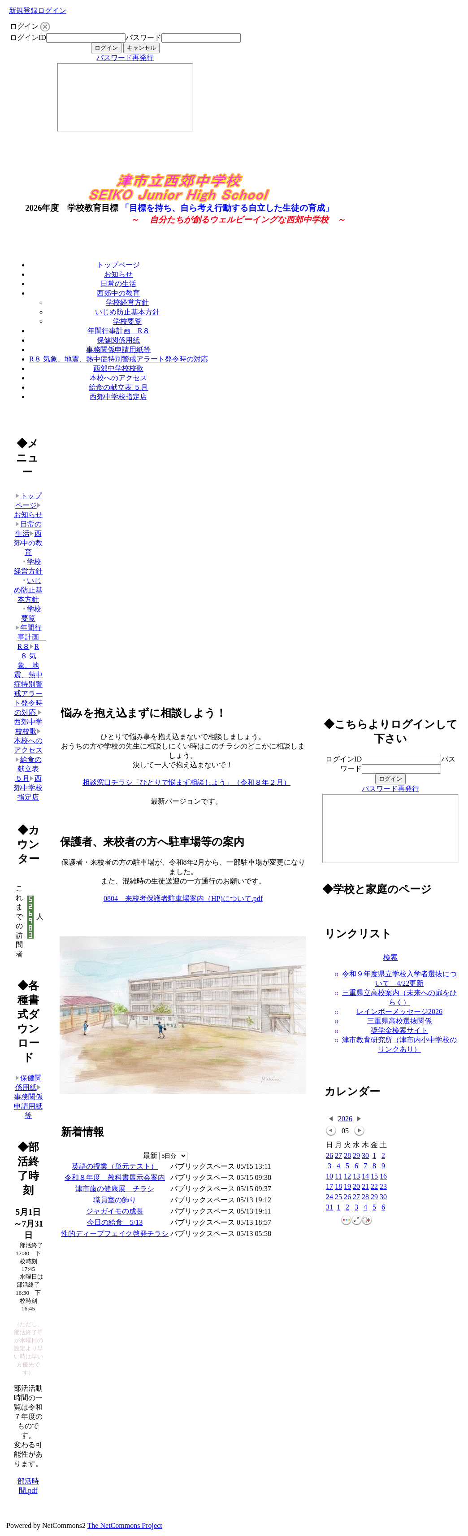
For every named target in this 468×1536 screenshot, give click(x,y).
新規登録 (23, 10)
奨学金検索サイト (399, 1030)
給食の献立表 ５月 (118, 387)
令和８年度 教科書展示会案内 (115, 1177)
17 (329, 1187)
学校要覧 (127, 321)
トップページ (118, 265)
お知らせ (118, 274)
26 (329, 1156)
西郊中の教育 (118, 293)
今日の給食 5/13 (115, 1222)
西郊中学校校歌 (118, 368)
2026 (345, 1119)
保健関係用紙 (118, 340)
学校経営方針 (127, 302)
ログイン (52, 10)
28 (347, 1156)
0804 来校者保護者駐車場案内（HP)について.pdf (183, 898)
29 (356, 1156)
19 (347, 1187)
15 (374, 1176)
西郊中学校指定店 (118, 396)
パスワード (143, 37)
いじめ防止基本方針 (127, 312)
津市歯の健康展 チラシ (114, 1188)
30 (365, 1156)
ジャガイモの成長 (114, 1211)
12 (347, 1176)
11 (338, 1176)
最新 (165, 1155)
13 (356, 1176)
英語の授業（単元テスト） (115, 1166)
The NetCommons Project (124, 1525)
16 (383, 1176)
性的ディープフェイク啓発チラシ (115, 1233)
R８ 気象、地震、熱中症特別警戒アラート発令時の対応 (118, 359)
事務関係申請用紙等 (118, 349)
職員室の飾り (114, 1200)
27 (338, 1156)
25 (338, 1197)
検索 (390, 957)
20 (356, 1187)
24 (329, 1197)
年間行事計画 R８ (118, 331)
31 (329, 1207)
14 (365, 1176)
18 (338, 1187)
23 (383, 1187)
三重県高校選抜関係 (399, 1021)
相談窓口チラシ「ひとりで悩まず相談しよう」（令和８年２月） (186, 782)
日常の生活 (118, 283)
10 (329, 1176)
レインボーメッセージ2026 (399, 1011)
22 (374, 1187)
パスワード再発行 (125, 57)
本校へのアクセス (118, 378)
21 (365, 1187)
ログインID (28, 37)
